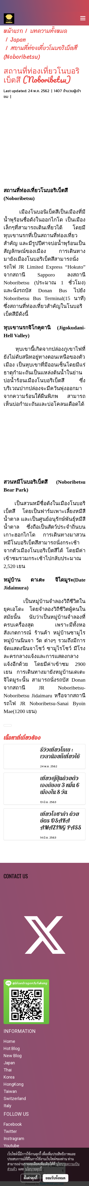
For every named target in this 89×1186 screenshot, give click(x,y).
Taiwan (10, 1091)
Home (9, 1041)
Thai (8, 1069)
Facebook (13, 1124)
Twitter (10, 1131)
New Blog (13, 1055)
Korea (9, 1077)
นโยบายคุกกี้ (33, 1169)
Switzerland (15, 1098)
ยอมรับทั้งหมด (56, 1178)
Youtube (11, 1145)
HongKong (13, 1084)
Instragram (14, 1138)
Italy (7, 1105)
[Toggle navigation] (83, 18)
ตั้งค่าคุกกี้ (30, 1178)
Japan (9, 1062)
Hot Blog (12, 1048)
